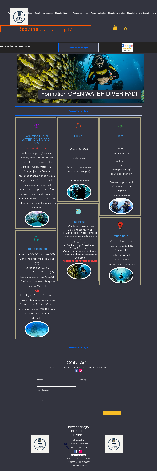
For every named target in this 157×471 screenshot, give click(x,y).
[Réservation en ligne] (78, 47)
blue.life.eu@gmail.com (78, 443)
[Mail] (65, 443)
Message (83, 380)
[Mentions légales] (78, 455)
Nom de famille (43, 390)
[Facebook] (76, 370)
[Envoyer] (112, 413)
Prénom (40, 380)
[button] (115, 27)
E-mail (39, 401)
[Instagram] (80, 370)
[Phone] (32, 46)
